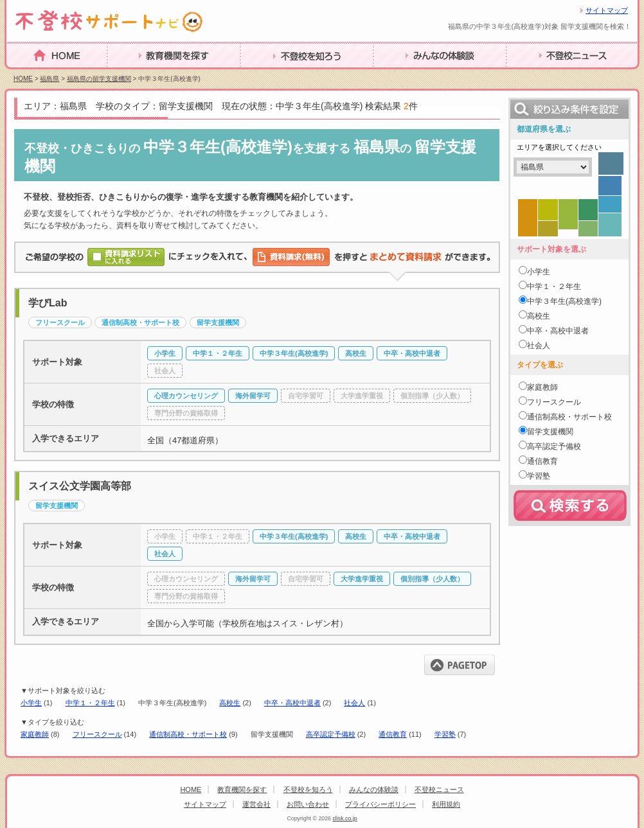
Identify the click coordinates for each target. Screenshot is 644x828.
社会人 (354, 703)
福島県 (49, 78)
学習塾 (445, 734)
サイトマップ (607, 10)
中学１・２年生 (90, 703)
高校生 (229, 703)
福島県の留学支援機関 (99, 78)
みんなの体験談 (409, 75)
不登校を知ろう (276, 75)
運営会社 (256, 804)
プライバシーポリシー (380, 804)
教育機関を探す (143, 75)
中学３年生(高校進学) (564, 301)
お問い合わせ (308, 804)
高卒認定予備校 (330, 734)
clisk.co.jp (344, 818)
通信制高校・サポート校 (188, 734)
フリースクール (97, 734)
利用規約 (446, 804)
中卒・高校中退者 (292, 703)
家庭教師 (35, 734)
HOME (21, 74)
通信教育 (393, 734)
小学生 (31, 703)
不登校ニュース (542, 75)
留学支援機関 (550, 431)
